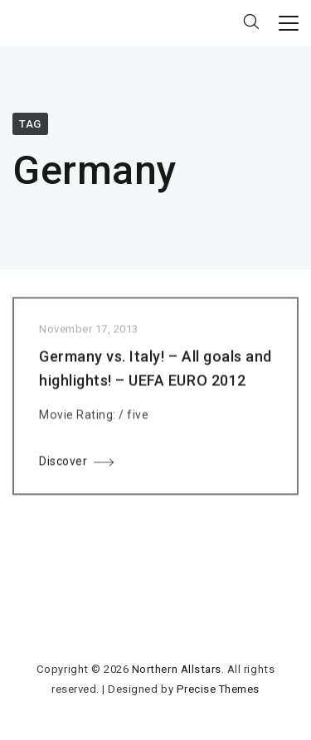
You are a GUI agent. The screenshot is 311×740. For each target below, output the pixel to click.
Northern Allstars (176, 669)
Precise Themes (218, 689)
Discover (63, 463)
